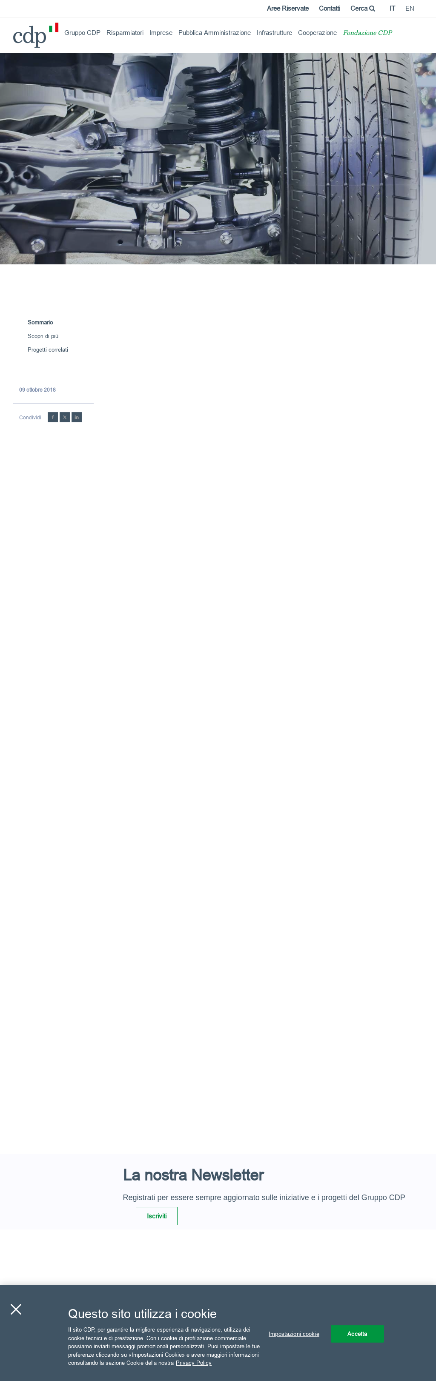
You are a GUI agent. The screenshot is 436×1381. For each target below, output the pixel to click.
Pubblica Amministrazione (214, 32)
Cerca (362, 8)
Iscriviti (156, 1216)
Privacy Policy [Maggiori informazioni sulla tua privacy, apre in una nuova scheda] (194, 1362)
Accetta (357, 1333)
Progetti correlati (48, 349)
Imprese (160, 32)
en (409, 8)
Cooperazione (317, 32)
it (392, 8)
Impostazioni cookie (294, 1333)
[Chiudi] (15, 1309)
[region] (218, 1333)
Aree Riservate (288, 8)
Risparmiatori (124, 32)
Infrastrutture (274, 32)
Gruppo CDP (82, 32)
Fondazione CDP (367, 33)
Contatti (329, 8)
